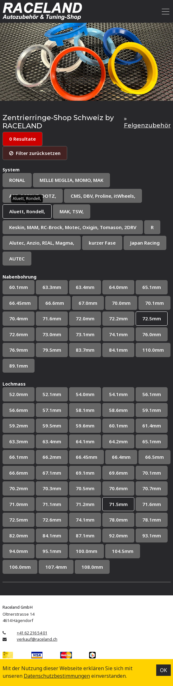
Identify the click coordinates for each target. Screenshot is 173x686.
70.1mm (154, 303)
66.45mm (20, 303)
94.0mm (18, 551)
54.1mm (118, 394)
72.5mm (151, 318)
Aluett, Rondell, (27, 211)
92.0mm (118, 535)
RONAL (17, 180)
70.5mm (85, 488)
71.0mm (18, 504)
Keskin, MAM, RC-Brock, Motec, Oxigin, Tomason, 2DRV (72, 227)
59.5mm (51, 425)
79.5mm (51, 350)
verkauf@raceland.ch (37, 639)
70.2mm (18, 488)
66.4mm (121, 457)
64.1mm (85, 441)
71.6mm (51, 318)
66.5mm (154, 457)
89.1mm (18, 365)
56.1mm (151, 394)
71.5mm (118, 504)
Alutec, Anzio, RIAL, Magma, (41, 243)
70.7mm (151, 488)
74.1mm (118, 334)
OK (163, 670)
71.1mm (51, 504)
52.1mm (51, 394)
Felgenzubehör (147, 125)
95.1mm (51, 551)
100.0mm (86, 551)
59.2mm (18, 425)
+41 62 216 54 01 (32, 633)
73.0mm (51, 334)
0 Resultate (22, 139)
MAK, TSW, (72, 211)
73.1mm (85, 334)
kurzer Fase (102, 243)
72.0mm (85, 318)
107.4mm (56, 567)
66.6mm (54, 303)
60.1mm (18, 287)
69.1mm (85, 473)
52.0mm (18, 394)
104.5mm (122, 551)
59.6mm (85, 425)
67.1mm (51, 473)
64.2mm (118, 441)
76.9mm (18, 350)
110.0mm (153, 350)
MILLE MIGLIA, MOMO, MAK (71, 180)
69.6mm (118, 473)
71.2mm (85, 504)
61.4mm (151, 425)
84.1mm (118, 350)
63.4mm (85, 287)
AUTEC (17, 258)
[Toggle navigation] (164, 11)
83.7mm (85, 350)
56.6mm (18, 410)
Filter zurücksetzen (35, 153)
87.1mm (85, 535)
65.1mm (151, 287)
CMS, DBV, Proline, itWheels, (103, 196)
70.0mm (121, 303)
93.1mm (151, 535)
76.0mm (151, 334)
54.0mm (85, 394)
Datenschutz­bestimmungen (57, 675)
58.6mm (118, 410)
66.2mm (51, 457)
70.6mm (118, 488)
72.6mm (18, 334)
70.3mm (51, 488)
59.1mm (151, 410)
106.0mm (20, 567)
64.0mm (118, 287)
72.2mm (118, 318)
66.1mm (18, 457)
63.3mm (51, 287)
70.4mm (18, 318)
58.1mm (85, 410)
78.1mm (151, 519)
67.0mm (88, 303)
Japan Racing (145, 243)
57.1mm (51, 410)
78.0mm (118, 519)
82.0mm (18, 535)
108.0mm (92, 567)
